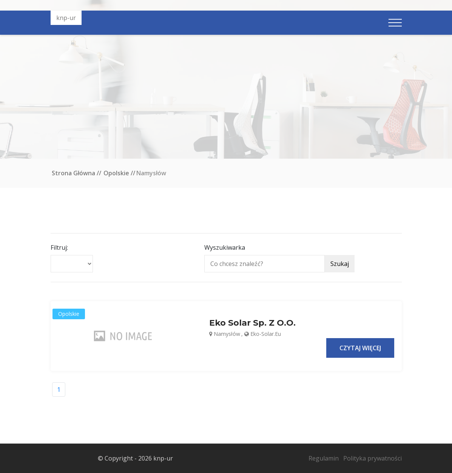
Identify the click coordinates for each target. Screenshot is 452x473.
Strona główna (73, 173)
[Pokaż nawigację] (395, 23)
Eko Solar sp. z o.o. (252, 323)
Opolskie (116, 173)
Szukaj (339, 264)
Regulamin (324, 458)
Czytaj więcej (360, 348)
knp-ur (66, 18)
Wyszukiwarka (224, 247)
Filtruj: (59, 247)
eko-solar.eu (265, 333)
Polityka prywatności (372, 458)
